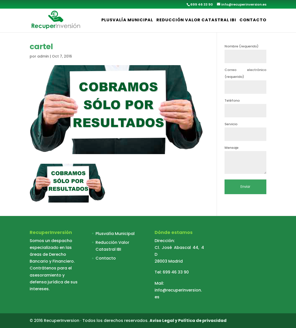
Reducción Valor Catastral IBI (196, 20)
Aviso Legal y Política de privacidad (188, 320)
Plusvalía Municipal (127, 20)
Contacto (252, 20)
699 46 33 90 (176, 272)
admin (43, 56)
